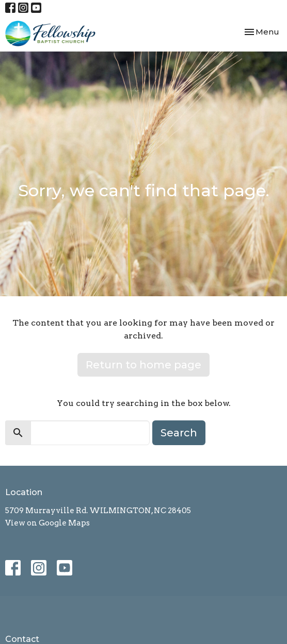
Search (179, 433)
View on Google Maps (47, 523)
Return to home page (143, 365)
